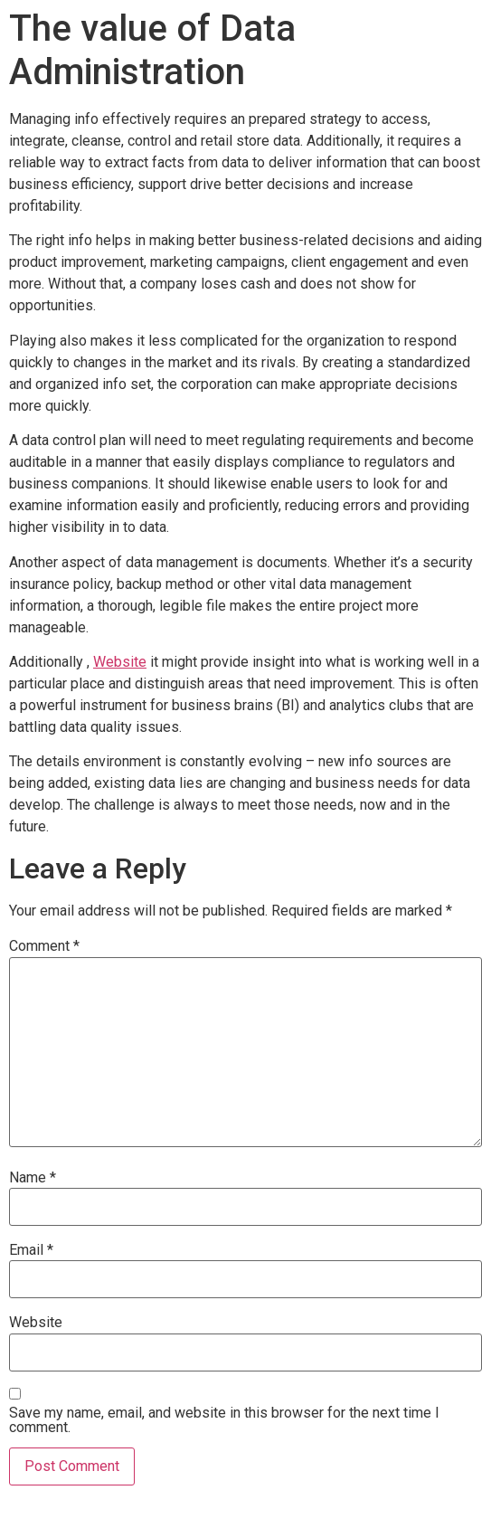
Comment (44, 946)
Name (32, 1178)
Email (31, 1250)
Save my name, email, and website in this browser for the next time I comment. (224, 1420)
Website (119, 661)
